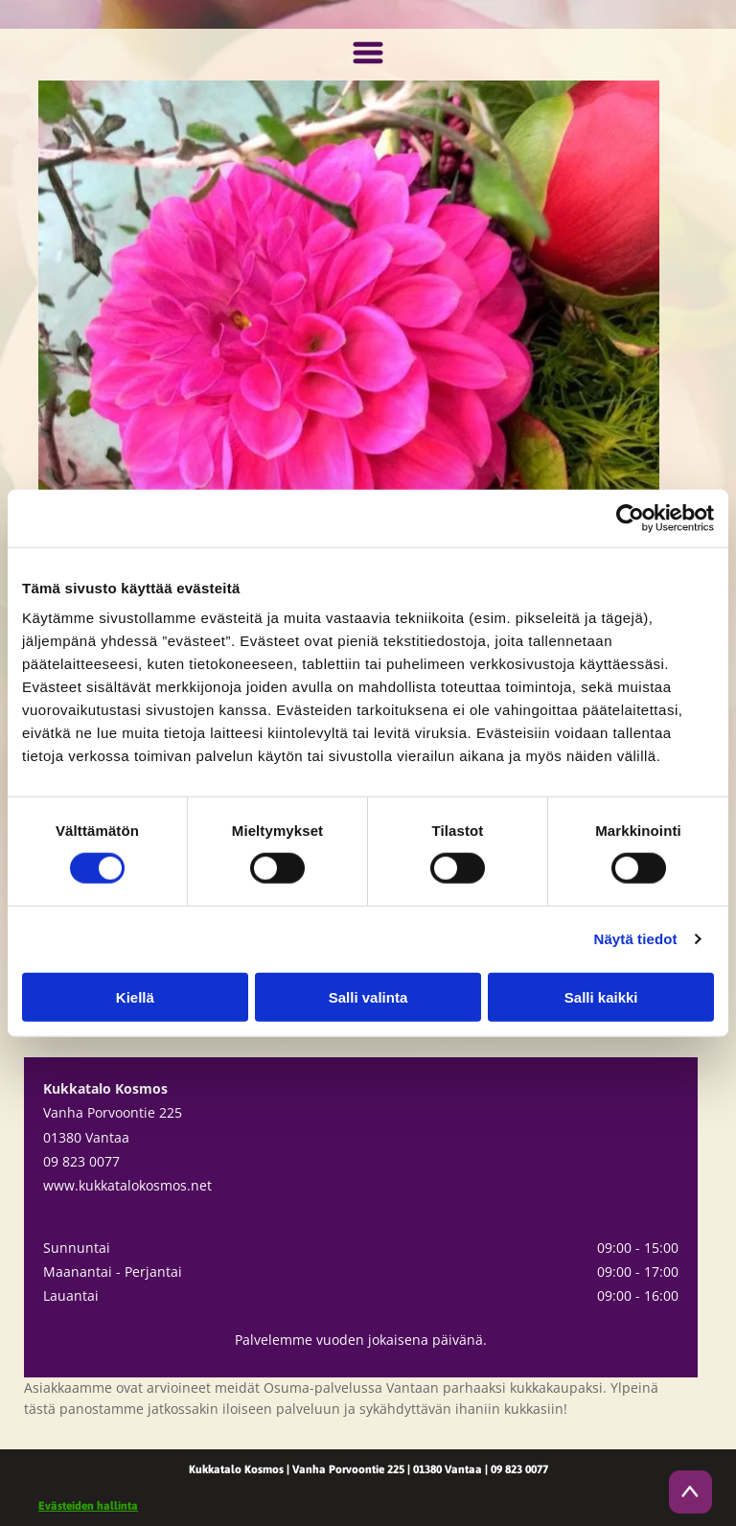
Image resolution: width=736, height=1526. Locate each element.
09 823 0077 (81, 1161)
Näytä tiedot (636, 939)
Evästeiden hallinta (88, 1506)
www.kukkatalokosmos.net (127, 1185)
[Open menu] (368, 55)
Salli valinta (368, 996)
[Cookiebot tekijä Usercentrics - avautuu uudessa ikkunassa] (630, 517)
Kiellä (135, 996)
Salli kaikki (601, 996)
